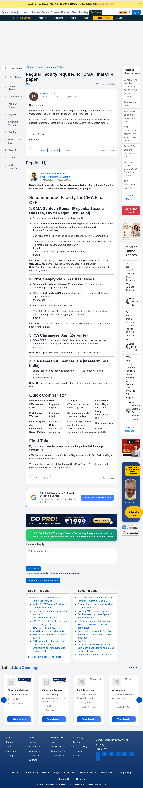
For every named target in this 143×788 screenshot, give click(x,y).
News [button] (27, 12)
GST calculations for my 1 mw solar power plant (130, 134)
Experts (32, 742)
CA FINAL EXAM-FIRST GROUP (94, 644)
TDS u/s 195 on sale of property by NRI (130, 116)
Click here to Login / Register (43, 580)
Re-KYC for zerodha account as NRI (130, 151)
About (15, 772)
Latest (20, 667)
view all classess (132, 429)
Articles (10, 737)
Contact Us (64, 779)
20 (34, 478)
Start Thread (13, 77)
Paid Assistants (85, 690)
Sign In (136, 12)
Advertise (69, 772)
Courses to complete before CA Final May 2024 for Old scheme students (94, 634)
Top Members (58, 751)
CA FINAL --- (84, 641)
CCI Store (95, 12)
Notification (34, 751)
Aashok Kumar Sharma (52, 173)
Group (78, 751)
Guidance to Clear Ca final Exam (95, 654)
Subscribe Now (133, 512)
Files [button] (74, 12)
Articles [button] (36, 12)
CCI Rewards (57, 755)
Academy (41, 18)
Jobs (119, 18)
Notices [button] (65, 12)
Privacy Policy (124, 772)
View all (135, 667)
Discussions (13, 68)
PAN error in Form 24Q (45, 617)
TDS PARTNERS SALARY (46, 627)
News (31, 737)
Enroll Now (131, 300)
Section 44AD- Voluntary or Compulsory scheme (130, 169)
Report (111, 150)
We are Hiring (30, 772)
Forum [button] (45, 12)
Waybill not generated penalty (48, 631)
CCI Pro (85, 18)
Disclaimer (106, 772)
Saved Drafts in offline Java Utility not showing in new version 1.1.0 (130, 88)
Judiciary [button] (83, 12)
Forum (9, 742)
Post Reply (33, 568)
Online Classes (131, 251)
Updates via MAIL (12, 141)
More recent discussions (41, 656)
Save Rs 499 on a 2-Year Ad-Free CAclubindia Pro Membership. (69, 4)
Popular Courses (21, 18)
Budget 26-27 (58, 737)
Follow (66, 150)
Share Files (34, 746)
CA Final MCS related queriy (92, 611)
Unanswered (13, 96)
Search (10, 150)
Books (71, 18)
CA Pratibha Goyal (103, 18)
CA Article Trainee (52, 690)
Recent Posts (10, 88)
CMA (28, 84)
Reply (42, 150)
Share (54, 150)
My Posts (11, 114)
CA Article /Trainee (17, 690)
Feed (53, 742)
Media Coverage (51, 772)
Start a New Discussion (130, 210)
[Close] (139, 4)
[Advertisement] (71, 41)
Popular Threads (10, 105)
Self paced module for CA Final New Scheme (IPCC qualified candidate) (94, 624)
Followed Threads (11, 123)
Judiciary (11, 751)
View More (130, 197)
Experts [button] (55, 12)
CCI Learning (11, 166)
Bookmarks (57, 746)
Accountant (118, 690)
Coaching (57, 18)
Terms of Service (88, 772)
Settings (11, 132)
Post (58, 656)
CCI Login (79, 779)
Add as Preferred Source (97, 497)
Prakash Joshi (47, 93)
